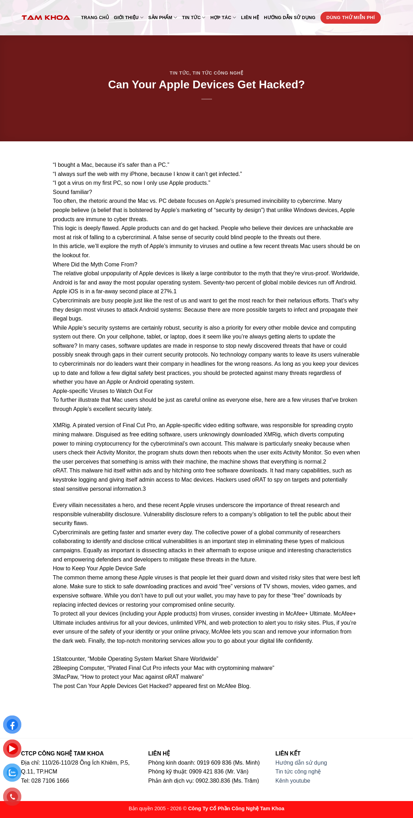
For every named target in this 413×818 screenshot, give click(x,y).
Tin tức (193, 17)
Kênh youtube (293, 781)
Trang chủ (95, 17)
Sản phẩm (162, 17)
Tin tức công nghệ (218, 73)
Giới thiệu (128, 17)
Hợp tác (223, 17)
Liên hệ (250, 17)
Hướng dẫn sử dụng (289, 17)
